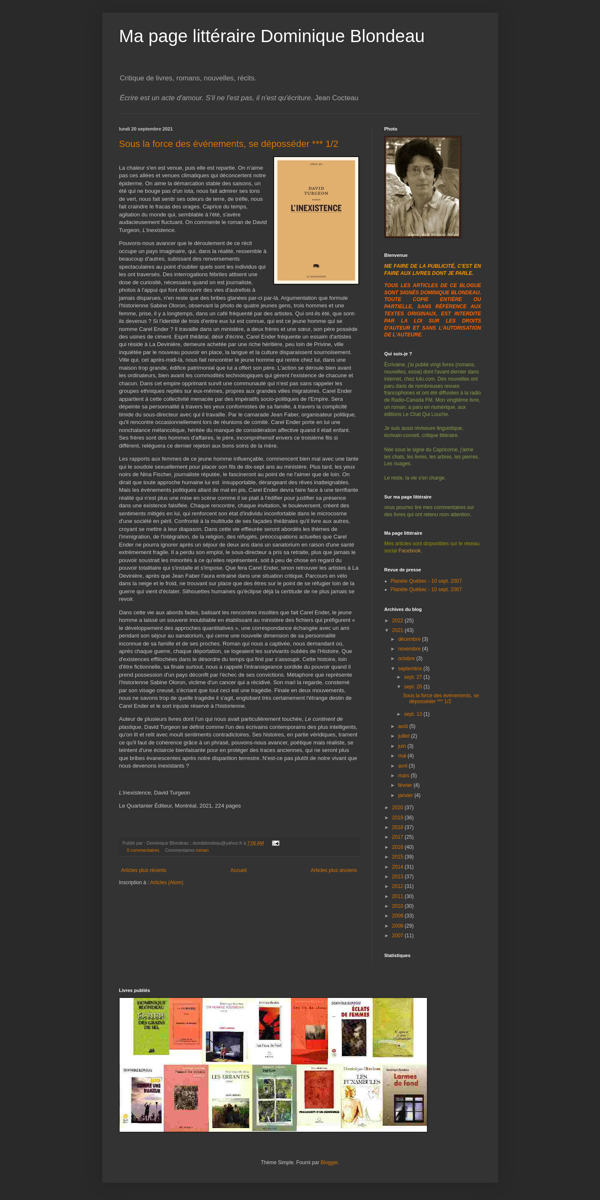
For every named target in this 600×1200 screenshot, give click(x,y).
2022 (398, 621)
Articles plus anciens (334, 870)
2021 (398, 630)
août (403, 726)
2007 (398, 936)
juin (402, 746)
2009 (398, 916)
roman (202, 850)
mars (404, 776)
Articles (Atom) (167, 882)
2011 (398, 896)
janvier (406, 795)
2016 (398, 847)
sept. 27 (414, 677)
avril (403, 766)
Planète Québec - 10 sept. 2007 (426, 581)
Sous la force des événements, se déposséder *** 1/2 (229, 144)
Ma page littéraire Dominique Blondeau (272, 36)
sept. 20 (414, 687)
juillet (404, 736)
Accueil (238, 870)
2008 (398, 926)
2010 (398, 906)
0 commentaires (143, 850)
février (405, 785)
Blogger (329, 1162)
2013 (398, 877)
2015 (398, 857)
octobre (407, 658)
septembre (410, 669)
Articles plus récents (143, 870)
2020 (398, 808)
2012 (398, 886)
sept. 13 (414, 714)
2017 (398, 837)
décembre (410, 639)
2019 (398, 818)
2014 (398, 867)
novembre (410, 649)
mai (403, 756)
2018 (398, 827)
